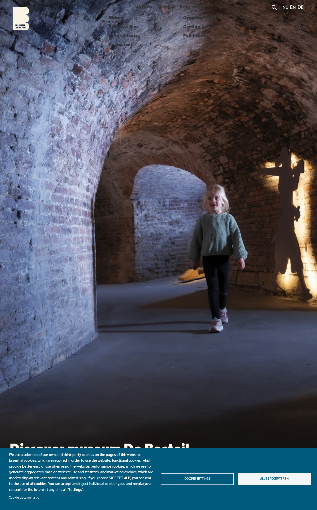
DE (301, 7)
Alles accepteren (274, 479)
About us (170, 6)
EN (293, 7)
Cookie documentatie (24, 497)
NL (285, 7)
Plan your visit (110, 6)
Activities (142, 6)
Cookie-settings (197, 479)
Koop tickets (200, 6)
